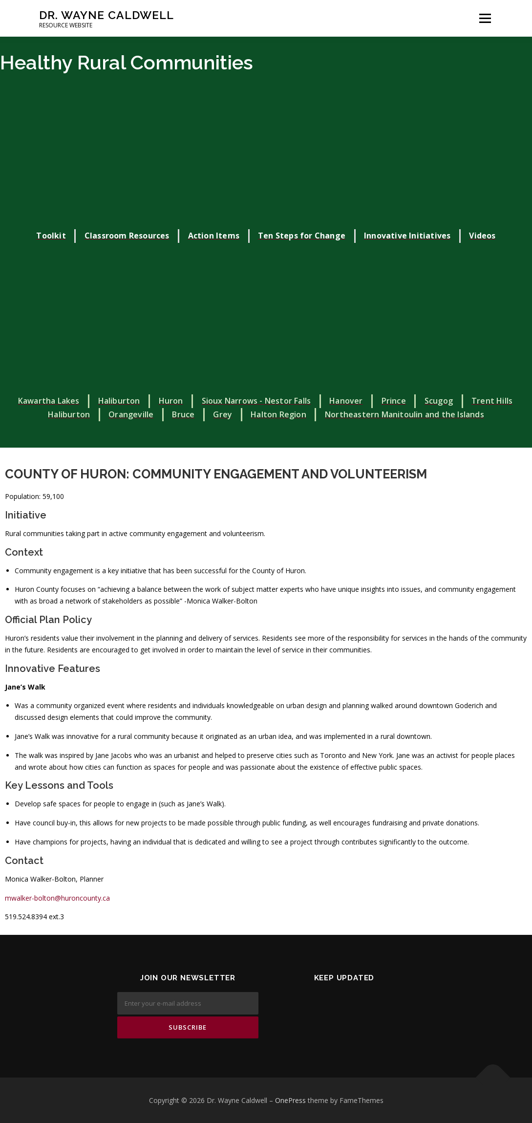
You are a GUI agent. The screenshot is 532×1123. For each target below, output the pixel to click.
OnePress (290, 1100)
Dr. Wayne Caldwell (106, 15)
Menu (484, 18)
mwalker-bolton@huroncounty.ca (57, 898)
